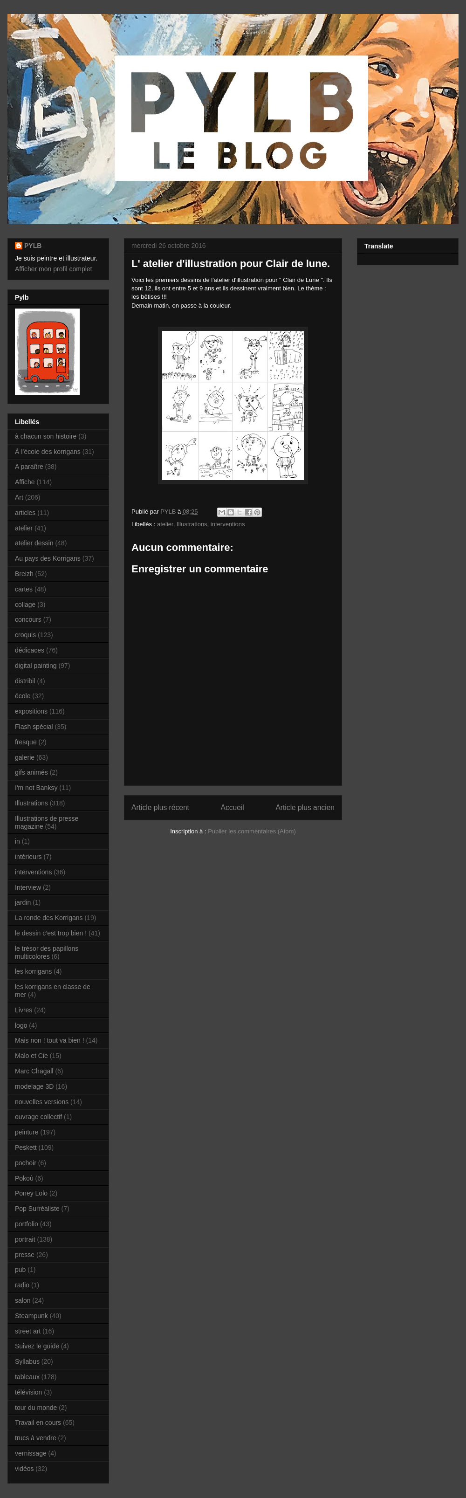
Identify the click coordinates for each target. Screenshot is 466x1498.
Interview (28, 887)
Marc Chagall (34, 1071)
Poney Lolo (31, 1193)
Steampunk (31, 1315)
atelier (165, 524)
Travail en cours (38, 1422)
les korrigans (33, 971)
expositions (31, 711)
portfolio (26, 1224)
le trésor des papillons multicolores (46, 952)
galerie (24, 757)
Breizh (24, 573)
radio (22, 1285)
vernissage (31, 1453)
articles (25, 512)
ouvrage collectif (38, 1116)
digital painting (36, 665)
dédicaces (29, 650)
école (22, 696)
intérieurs (28, 856)
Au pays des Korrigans (48, 558)
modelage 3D (34, 1086)
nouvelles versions (42, 1102)
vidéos (24, 1468)
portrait (25, 1239)
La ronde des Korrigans (49, 917)
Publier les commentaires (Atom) (252, 831)
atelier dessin (34, 543)
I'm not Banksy (36, 787)
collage (25, 604)
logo (21, 1025)
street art (28, 1331)
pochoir (25, 1163)
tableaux (27, 1377)
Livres (23, 1010)
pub (20, 1269)
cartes (24, 589)
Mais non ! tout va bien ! (49, 1040)
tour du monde (36, 1407)
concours (28, 619)
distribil (25, 681)
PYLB (32, 245)
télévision (28, 1392)
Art (19, 497)
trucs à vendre (35, 1438)
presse (24, 1254)
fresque (26, 742)
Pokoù (24, 1178)
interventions (228, 524)
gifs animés (31, 772)
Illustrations (192, 524)
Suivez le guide (37, 1346)
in (17, 841)
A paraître (29, 466)
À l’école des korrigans (48, 451)
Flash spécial (34, 726)
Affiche (25, 482)
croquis (25, 635)
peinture (27, 1132)
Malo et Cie (31, 1055)
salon (22, 1300)
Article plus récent (160, 807)
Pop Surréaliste (37, 1208)
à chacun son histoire (45, 436)
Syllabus (27, 1361)
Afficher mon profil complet (53, 269)
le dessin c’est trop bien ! (51, 933)
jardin (23, 902)
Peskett (26, 1147)
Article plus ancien (305, 807)
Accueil (232, 807)
